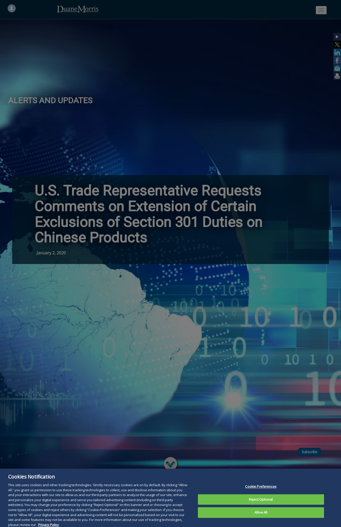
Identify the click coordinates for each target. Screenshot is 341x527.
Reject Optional (261, 507)
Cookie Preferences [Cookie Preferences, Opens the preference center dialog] (260, 494)
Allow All (260, 520)
